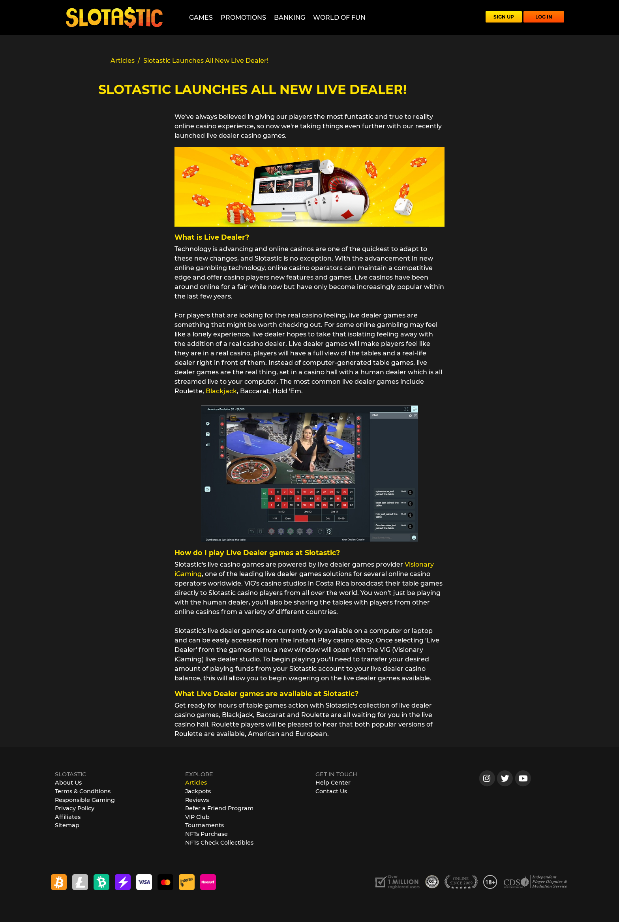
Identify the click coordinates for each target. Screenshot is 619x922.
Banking (289, 17)
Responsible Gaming (85, 800)
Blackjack (221, 391)
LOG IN (543, 17)
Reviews (197, 800)
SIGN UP (503, 17)
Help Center (333, 782)
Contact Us (331, 791)
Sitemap (67, 825)
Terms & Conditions (83, 791)
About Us (68, 782)
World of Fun (339, 17)
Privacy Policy (74, 808)
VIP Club (197, 817)
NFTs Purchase (206, 833)
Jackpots (198, 791)
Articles (196, 782)
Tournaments (204, 825)
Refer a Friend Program (219, 808)
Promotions (243, 17)
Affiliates (68, 817)
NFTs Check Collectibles (219, 842)
